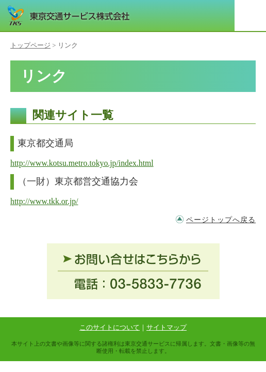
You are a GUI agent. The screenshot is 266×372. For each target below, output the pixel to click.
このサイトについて (109, 327)
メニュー (250, 15)
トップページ (30, 45)
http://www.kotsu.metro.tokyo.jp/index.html (82, 163)
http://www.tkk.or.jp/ (44, 201)
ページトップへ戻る (221, 220)
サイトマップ (166, 327)
